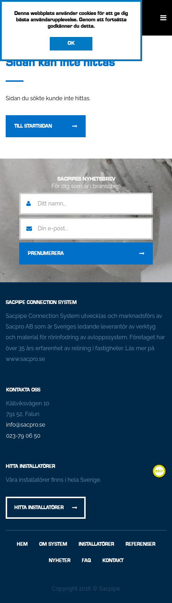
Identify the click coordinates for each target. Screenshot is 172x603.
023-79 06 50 (23, 435)
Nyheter (59, 560)
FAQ (86, 560)
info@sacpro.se (25, 424)
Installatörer (96, 544)
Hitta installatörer (39, 507)
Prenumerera (46, 253)
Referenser (140, 544)
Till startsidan (33, 126)
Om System (53, 544)
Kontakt (112, 560)
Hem (22, 544)
